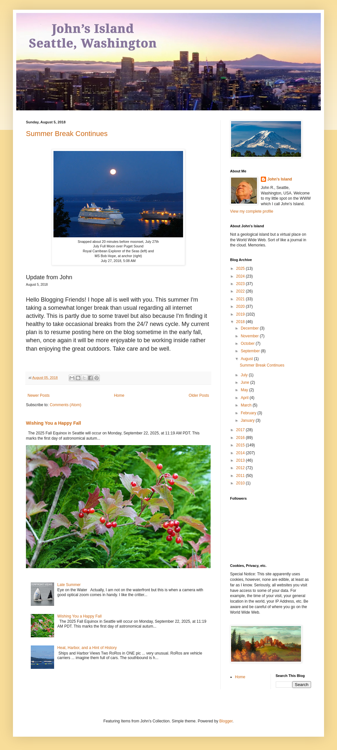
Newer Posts (39, 395)
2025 (241, 268)
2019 (241, 314)
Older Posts (199, 395)
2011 (241, 475)
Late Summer (69, 584)
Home (119, 395)
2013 (241, 460)
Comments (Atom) (65, 405)
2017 (241, 430)
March (247, 405)
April (245, 397)
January (248, 420)
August (247, 358)
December (250, 328)
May (245, 390)
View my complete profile (251, 211)
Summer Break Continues (67, 134)
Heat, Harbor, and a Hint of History (87, 647)
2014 (241, 453)
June (245, 382)
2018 (241, 321)
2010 (241, 483)
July (245, 375)
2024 (241, 276)
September (251, 351)
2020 (241, 306)
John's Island (279, 179)
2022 (241, 291)
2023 (241, 283)
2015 (241, 445)
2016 (241, 437)
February (249, 413)
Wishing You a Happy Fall (53, 423)
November (250, 336)
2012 (241, 468)
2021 (241, 299)
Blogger (226, 721)
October (248, 343)
